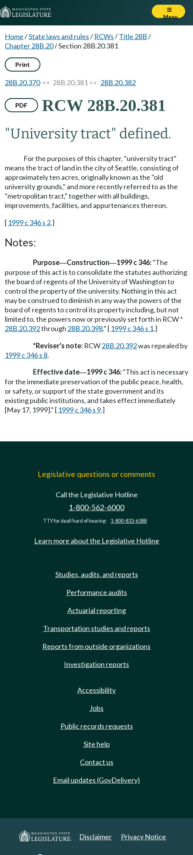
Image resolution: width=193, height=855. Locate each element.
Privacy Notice (143, 836)
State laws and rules (59, 36)
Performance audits (96, 592)
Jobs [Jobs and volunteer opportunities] (96, 708)
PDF (21, 105)
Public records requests (96, 726)
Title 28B (133, 36)
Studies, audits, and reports (96, 574)
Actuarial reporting (96, 610)
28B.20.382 (118, 82)
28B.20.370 (22, 82)
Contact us (96, 762)
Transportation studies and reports (96, 628)
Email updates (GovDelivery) (96, 780)
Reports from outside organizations (96, 646)
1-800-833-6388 (129, 521)
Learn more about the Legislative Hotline (96, 540)
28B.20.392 (22, 328)
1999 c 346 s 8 (26, 355)
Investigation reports (96, 664)
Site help (97, 744)
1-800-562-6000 (96, 507)
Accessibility (96, 690)
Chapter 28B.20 (29, 45)
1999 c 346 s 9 (79, 409)
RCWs (104, 36)
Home (14, 36)
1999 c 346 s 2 (29, 222)
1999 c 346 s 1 (132, 328)
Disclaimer (95, 836)
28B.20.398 (85, 328)
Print (22, 64)
